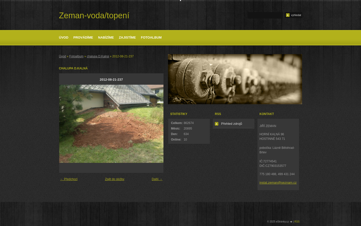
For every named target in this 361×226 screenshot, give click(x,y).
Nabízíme (106, 37)
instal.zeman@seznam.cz (278, 182)
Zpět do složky (114, 179)
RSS (297, 221)
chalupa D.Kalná (98, 56)
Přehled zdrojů (231, 124)
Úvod (63, 37)
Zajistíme (127, 37)
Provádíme (83, 37)
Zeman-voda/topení (94, 15)
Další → (157, 179)
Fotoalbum (151, 37)
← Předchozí (68, 179)
